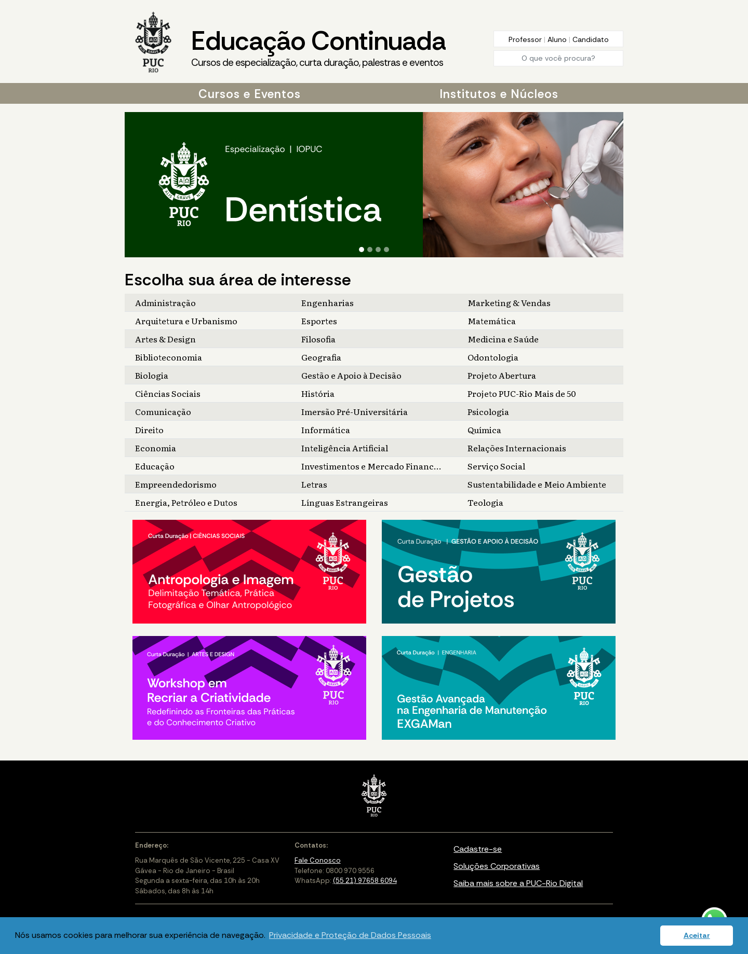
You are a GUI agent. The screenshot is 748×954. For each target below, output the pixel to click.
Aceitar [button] (697, 935)
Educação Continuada (318, 47)
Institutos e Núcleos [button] (498, 94)
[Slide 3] (378, 249)
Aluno (558, 39)
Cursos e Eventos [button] (249, 94)
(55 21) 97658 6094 (365, 880)
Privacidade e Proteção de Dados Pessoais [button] (350, 935)
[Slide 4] (386, 249)
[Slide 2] (369, 249)
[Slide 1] (361, 249)
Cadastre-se (477, 849)
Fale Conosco (318, 860)
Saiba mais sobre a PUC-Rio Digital (518, 883)
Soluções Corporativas (496, 866)
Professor (526, 39)
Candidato (590, 39)
